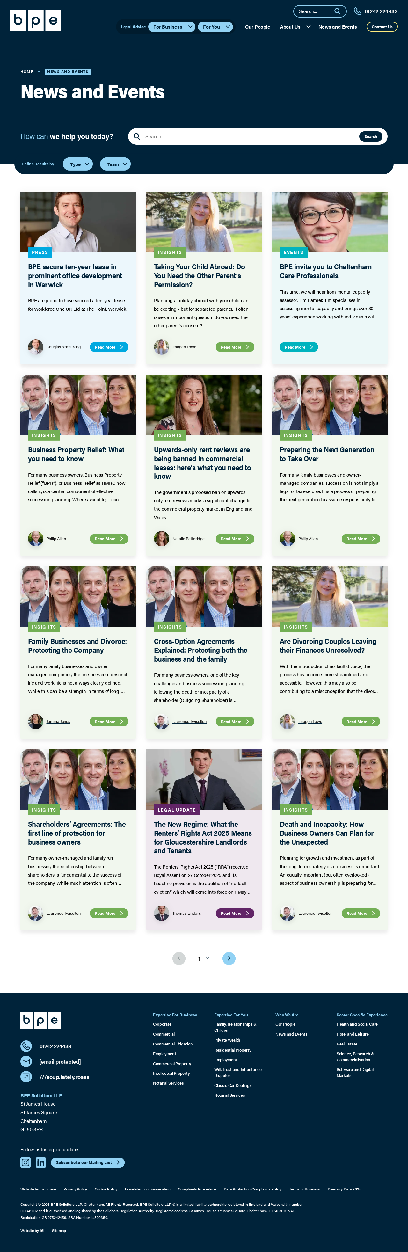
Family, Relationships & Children (235, 1027)
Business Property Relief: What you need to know (76, 453)
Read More (110, 347)
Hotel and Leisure (352, 1034)
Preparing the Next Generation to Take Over (327, 453)
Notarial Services (168, 1083)
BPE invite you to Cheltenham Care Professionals (326, 271)
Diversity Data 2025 (344, 1188)
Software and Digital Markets (355, 1072)
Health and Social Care (357, 1024)
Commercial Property (172, 1063)
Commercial (163, 1034)
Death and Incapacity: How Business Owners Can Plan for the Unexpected (327, 833)
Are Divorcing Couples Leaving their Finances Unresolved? (328, 645)
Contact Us (382, 27)
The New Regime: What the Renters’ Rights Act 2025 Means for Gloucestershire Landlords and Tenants (202, 837)
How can (66, 136)
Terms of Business (304, 1188)
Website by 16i (32, 1230)
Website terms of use (38, 1188)
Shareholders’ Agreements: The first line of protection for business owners (77, 833)
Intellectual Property (171, 1073)
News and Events (337, 26)
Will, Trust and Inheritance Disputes (238, 1072)
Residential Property (232, 1050)
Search (370, 136)
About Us (296, 26)
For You (217, 26)
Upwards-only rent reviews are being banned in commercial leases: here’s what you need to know (202, 462)
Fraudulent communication (147, 1188)
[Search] (340, 11)
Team (117, 163)
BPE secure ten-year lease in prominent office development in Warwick (75, 275)
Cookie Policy (106, 1188)
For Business (173, 26)
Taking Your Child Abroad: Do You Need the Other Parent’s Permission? (199, 275)
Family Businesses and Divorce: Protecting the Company (77, 645)
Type (80, 163)
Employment (164, 1054)
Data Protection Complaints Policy (252, 1188)
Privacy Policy (75, 1188)
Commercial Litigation (173, 1044)
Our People (257, 26)
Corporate (162, 1024)
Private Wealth (227, 1040)
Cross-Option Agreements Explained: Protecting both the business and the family (200, 650)
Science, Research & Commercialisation (355, 1057)
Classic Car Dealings (233, 1085)
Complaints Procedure (197, 1188)
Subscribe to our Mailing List (88, 1162)
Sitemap (59, 1230)
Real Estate (347, 1044)
